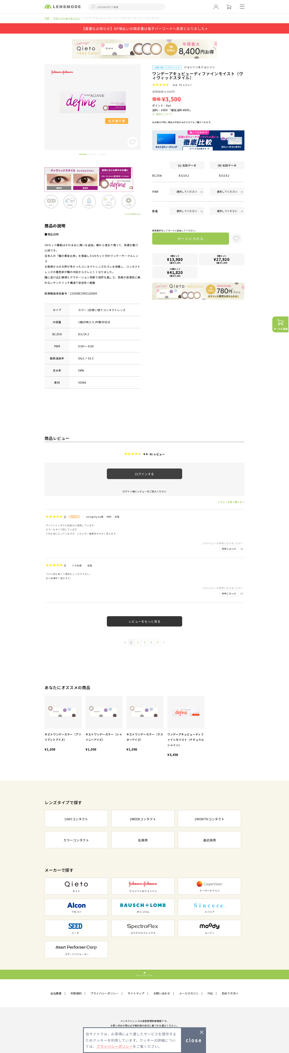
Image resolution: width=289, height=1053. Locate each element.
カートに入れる (190, 238)
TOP (47, 18)
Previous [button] (42, 101)
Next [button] (143, 101)
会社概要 (56, 993)
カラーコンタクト (76, 840)
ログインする (144, 474)
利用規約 (76, 993)
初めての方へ (230, 993)
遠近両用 (209, 840)
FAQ (210, 993)
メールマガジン (189, 993)
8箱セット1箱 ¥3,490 (222, 259)
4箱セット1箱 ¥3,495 (175, 259)
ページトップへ (144, 975)
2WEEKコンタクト (143, 819)
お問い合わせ (161, 993)
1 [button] (83, 155)
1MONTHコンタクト (209, 819)
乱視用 (143, 840)
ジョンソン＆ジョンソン (66, 18)
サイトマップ (136, 993)
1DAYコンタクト (76, 819)
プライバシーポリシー (105, 993)
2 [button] (92, 155)
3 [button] (102, 155)
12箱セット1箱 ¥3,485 (175, 272)
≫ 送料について (162, 114)
